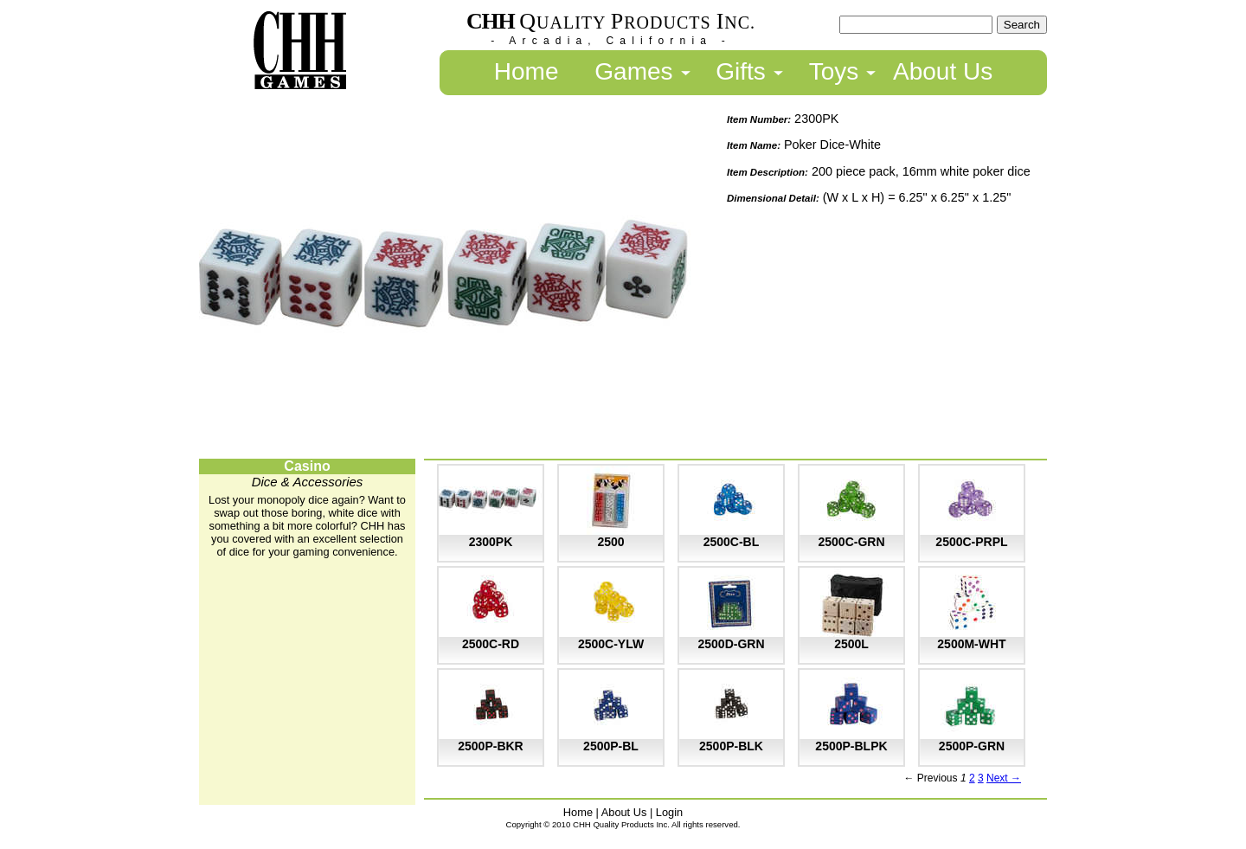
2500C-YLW (611, 644)
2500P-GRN (972, 746)
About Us (942, 71)
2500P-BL (611, 746)
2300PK (491, 542)
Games (633, 71)
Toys (834, 71)
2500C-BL (731, 542)
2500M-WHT (971, 644)
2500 (610, 542)
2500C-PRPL (971, 542)
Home (526, 71)
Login (669, 812)
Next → (1003, 778)
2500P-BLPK (851, 746)
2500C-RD (490, 644)
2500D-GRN (730, 644)
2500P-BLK (731, 746)
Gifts (741, 71)
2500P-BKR (490, 746)
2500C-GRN (851, 542)
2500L (851, 644)
